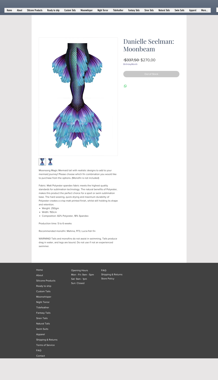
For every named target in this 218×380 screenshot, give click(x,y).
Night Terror (42, 302)
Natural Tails (43, 323)
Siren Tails (42, 318)
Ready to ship (43, 286)
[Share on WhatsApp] (125, 86)
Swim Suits (42, 329)
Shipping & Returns (46, 339)
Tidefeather (42, 307)
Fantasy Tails (43, 312)
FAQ (38, 350)
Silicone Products (45, 280)
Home (39, 269)
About (39, 275)
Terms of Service (45, 345)
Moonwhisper (43, 296)
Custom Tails (43, 291)
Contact (40, 355)
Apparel (40, 334)
